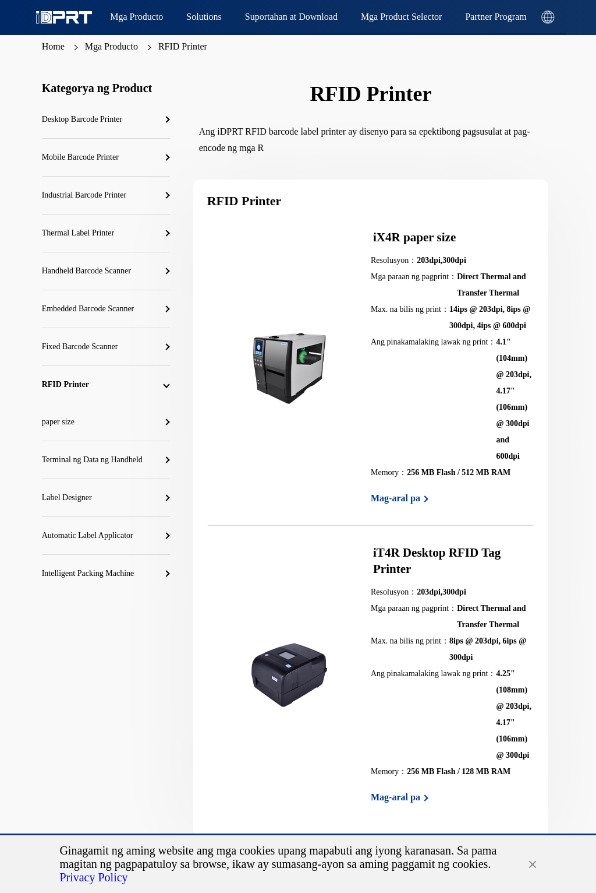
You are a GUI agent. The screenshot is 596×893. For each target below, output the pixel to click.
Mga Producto (111, 46)
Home (53, 46)
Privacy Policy (93, 877)
